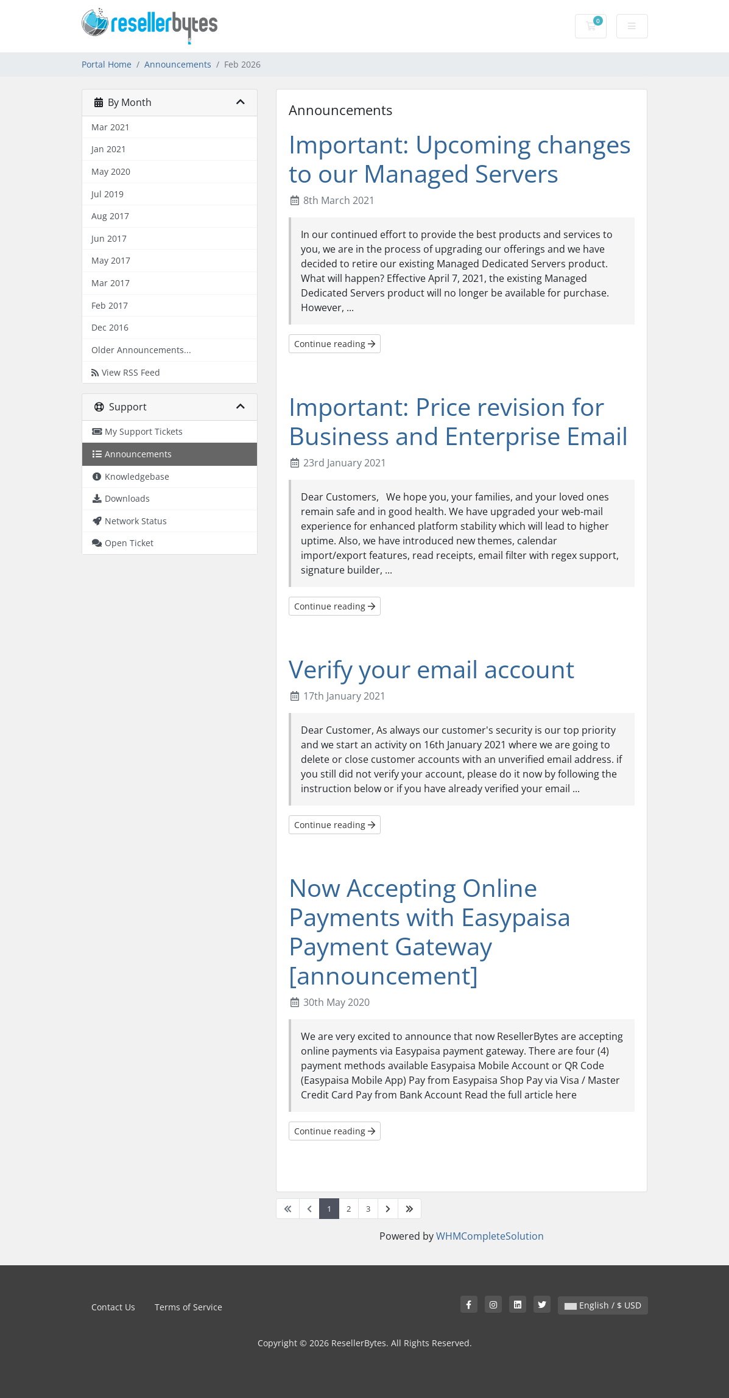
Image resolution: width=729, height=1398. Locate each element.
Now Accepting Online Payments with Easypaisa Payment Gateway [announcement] (430, 931)
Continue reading (334, 344)
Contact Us (113, 1307)
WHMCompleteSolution (490, 1236)
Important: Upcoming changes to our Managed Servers (460, 158)
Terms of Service (188, 1307)
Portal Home (107, 64)
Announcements (177, 64)
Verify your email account (431, 669)
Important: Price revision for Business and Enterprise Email (458, 421)
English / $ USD (603, 1305)
